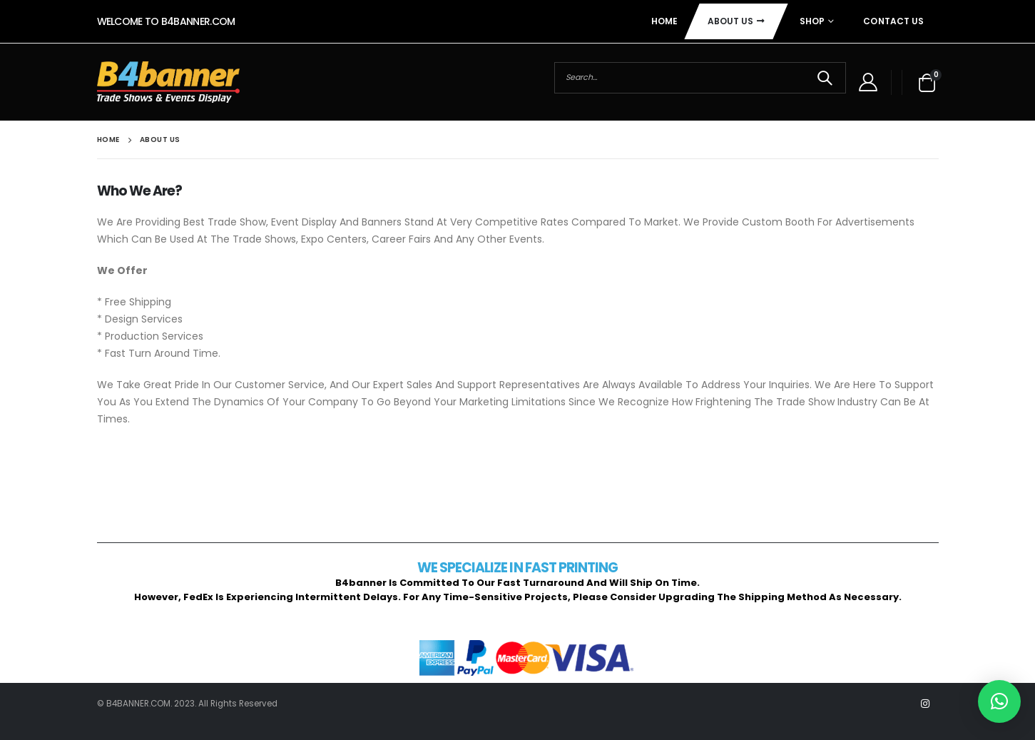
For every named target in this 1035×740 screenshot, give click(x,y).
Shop (812, 21)
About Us (731, 21)
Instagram (925, 703)
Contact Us (893, 21)
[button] (999, 701)
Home (664, 21)
